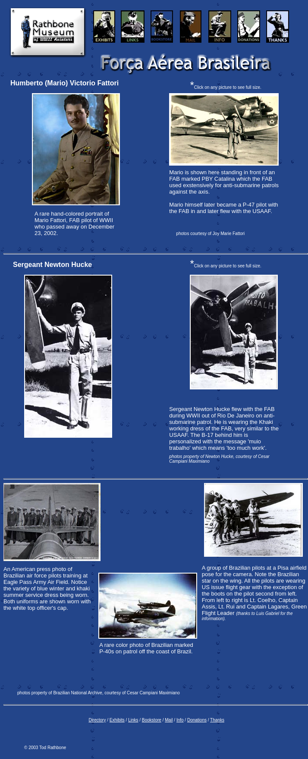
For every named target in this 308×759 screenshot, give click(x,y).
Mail (169, 720)
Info (180, 720)
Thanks (217, 720)
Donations (197, 720)
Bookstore (151, 720)
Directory (97, 720)
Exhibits (117, 720)
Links (133, 720)
